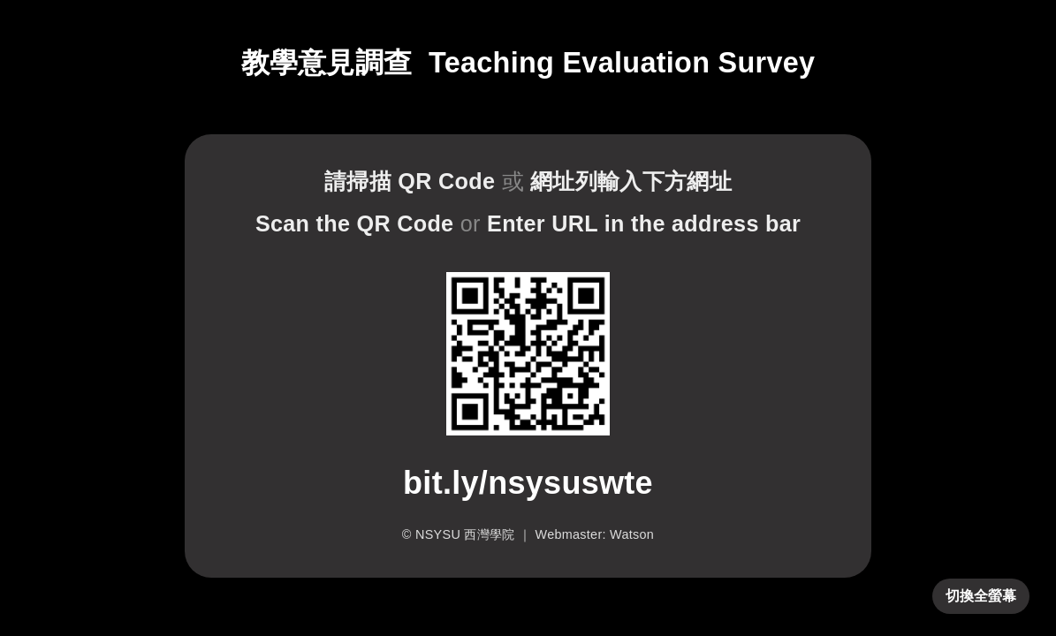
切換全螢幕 (981, 596)
